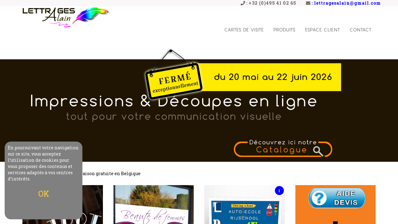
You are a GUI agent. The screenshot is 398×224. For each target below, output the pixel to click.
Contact (360, 29)
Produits (284, 29)
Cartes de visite (244, 29)
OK (43, 194)
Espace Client (322, 29)
